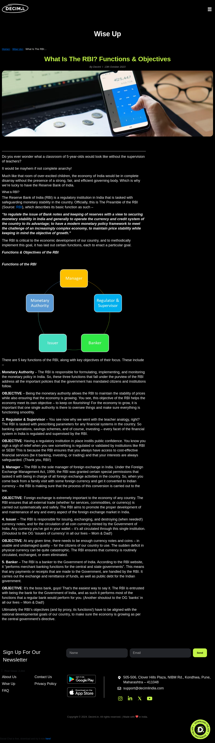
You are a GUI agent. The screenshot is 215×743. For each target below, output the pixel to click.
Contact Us (43, 677)
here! (48, 738)
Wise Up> (17, 49)
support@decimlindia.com (143, 688)
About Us (9, 677)
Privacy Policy (45, 684)
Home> (6, 49)
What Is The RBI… (36, 49)
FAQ (5, 690)
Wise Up (8, 684)
